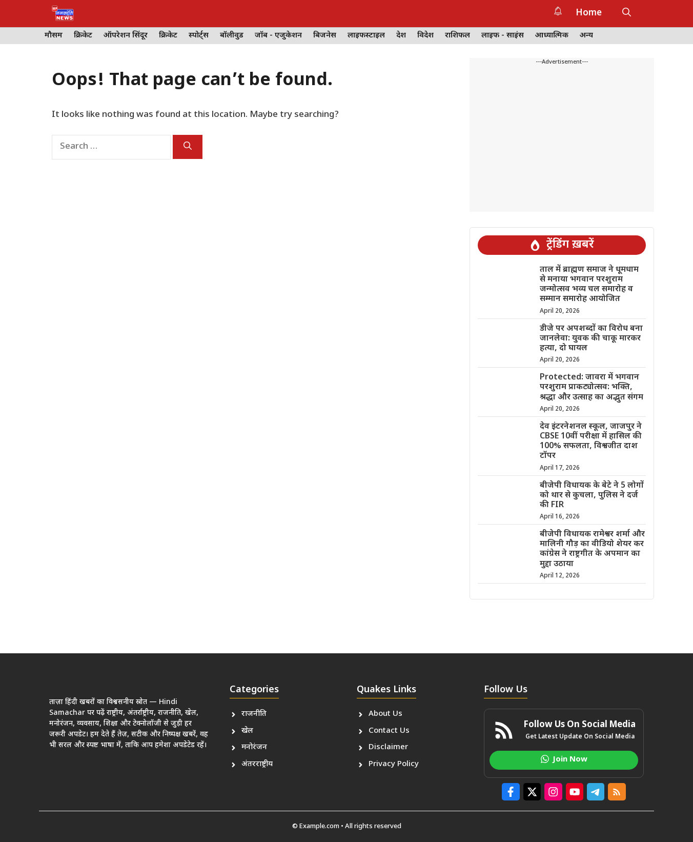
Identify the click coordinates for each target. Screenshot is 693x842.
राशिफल (457, 36)
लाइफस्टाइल (366, 36)
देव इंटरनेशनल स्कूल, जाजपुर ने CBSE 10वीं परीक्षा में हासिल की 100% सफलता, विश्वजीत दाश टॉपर (591, 442)
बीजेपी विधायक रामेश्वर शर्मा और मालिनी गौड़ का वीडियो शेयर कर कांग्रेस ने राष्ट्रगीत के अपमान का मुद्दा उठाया (592, 549)
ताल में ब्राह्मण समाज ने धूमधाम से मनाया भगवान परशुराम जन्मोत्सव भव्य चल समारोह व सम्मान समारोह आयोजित (589, 285)
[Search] (187, 147)
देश (401, 36)
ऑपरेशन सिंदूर (126, 36)
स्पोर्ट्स (199, 36)
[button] (626, 13)
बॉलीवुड (231, 36)
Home (589, 13)
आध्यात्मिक (551, 36)
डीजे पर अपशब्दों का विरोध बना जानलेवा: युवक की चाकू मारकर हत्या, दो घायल (591, 339)
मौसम (54, 36)
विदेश (425, 36)
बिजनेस (324, 36)
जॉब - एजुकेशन (278, 36)
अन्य (586, 36)
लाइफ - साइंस (502, 36)
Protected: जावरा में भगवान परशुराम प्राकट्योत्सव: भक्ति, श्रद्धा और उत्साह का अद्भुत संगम (591, 387)
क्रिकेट (83, 36)
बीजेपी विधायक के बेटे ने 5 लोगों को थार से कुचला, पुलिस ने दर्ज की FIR (592, 495)
